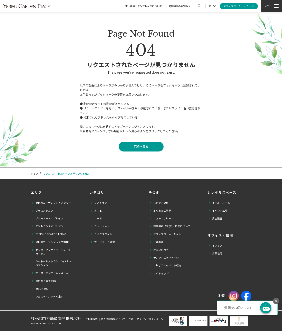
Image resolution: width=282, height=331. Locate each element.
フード (96, 218)
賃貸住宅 (215, 253)
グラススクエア (42, 210)
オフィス (215, 245)
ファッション (100, 226)
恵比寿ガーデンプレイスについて (143, 6)
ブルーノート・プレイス (47, 218)
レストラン (98, 202)
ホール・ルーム (219, 202)
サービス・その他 (102, 242)
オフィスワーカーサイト (239, 6)
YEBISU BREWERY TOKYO (48, 234)
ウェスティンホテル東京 (47, 296)
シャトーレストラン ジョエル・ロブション (51, 263)
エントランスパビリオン (47, 226)
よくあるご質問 (160, 210)
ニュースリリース (161, 218)
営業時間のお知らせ (179, 6)
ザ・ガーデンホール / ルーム (50, 273)
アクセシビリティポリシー (151, 319)
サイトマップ (159, 273)
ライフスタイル (101, 234)
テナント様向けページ (164, 257)
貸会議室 (215, 218)
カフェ (96, 210)
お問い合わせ (159, 250)
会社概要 (156, 242)
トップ (34, 173)
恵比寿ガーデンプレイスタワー (51, 202)
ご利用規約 (91, 319)
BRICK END (40, 288)
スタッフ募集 (159, 202)
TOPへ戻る (141, 146)
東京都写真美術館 (43, 281)
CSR (131, 319)
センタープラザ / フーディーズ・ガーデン (52, 251)
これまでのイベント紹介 (165, 265)
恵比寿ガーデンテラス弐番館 (50, 242)
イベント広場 (218, 210)
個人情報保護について (113, 319)
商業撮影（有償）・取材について (169, 226)
